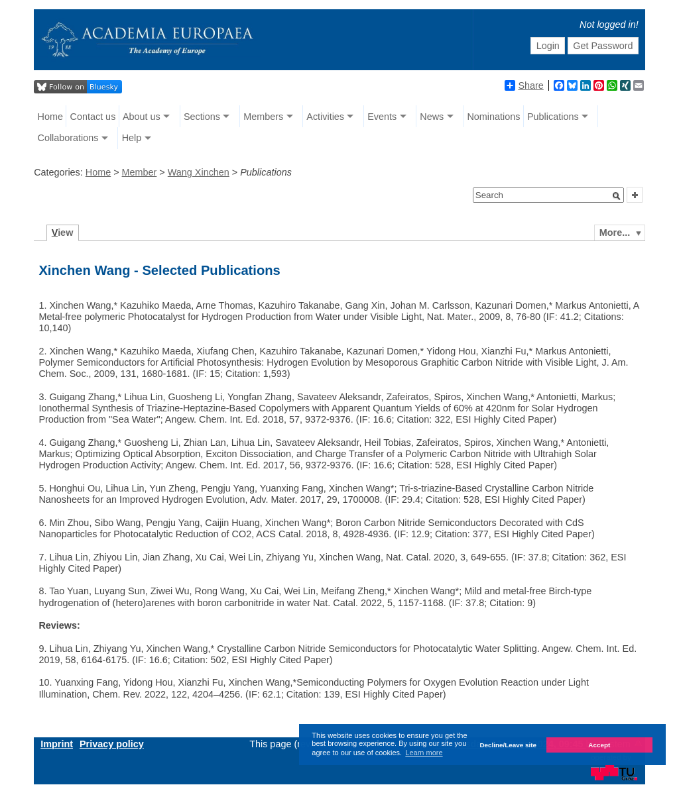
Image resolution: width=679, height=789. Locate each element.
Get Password (603, 45)
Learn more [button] (423, 753)
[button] (616, 196)
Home (50, 116)
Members (263, 116)
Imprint (56, 744)
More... (614, 232)
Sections (202, 116)
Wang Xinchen (198, 172)
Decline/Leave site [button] (507, 745)
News (432, 116)
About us (141, 116)
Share (524, 85)
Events (382, 116)
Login (548, 45)
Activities (325, 116)
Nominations (493, 116)
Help (132, 137)
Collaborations (68, 137)
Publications (553, 116)
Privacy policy (112, 744)
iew (63, 232)
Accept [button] (599, 745)
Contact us (93, 116)
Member (139, 172)
